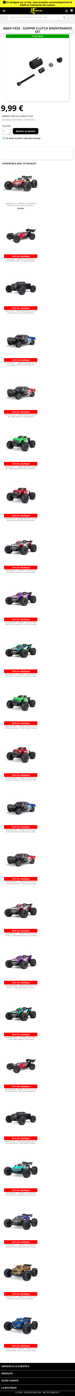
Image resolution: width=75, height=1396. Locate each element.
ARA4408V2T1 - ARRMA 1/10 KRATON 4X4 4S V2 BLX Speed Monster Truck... (20, 1194)
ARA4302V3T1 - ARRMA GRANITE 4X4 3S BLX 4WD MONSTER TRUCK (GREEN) (20, 467)
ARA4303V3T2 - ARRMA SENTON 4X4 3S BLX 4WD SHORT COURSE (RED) (21, 416)
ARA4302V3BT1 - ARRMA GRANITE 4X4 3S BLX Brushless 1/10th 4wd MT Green (21, 727)
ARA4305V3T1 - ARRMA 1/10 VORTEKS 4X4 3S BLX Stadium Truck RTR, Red (20, 571)
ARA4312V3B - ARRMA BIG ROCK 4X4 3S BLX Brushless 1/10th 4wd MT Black (20, 1142)
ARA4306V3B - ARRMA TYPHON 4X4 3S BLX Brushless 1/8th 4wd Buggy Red (21, 1090)
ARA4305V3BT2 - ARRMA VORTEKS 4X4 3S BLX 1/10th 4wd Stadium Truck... (21, 986)
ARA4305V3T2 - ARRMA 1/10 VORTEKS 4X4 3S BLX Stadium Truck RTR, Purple (20, 623)
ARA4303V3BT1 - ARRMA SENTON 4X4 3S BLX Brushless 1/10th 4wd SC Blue (20, 831)
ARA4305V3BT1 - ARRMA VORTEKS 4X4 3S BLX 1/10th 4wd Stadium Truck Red (21, 934)
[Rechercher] (37, 17)
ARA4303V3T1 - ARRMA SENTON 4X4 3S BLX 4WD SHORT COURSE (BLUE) (21, 364)
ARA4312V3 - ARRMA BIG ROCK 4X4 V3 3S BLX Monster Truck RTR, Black (21, 312)
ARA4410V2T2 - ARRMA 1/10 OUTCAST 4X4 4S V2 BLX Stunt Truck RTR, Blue (20, 1350)
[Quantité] (5, 131)
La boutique (9, 1387)
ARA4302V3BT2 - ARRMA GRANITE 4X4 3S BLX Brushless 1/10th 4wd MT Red (20, 779)
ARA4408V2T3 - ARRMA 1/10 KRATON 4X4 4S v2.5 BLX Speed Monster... (21, 204)
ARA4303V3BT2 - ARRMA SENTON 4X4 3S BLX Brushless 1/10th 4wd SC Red (20, 883)
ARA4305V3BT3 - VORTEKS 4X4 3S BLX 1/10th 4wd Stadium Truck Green (20, 1038)
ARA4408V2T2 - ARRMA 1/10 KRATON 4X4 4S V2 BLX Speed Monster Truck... (20, 1246)
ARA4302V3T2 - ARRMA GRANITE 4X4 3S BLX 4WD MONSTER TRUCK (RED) (20, 519)
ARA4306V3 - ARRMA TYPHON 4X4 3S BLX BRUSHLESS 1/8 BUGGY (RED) (21, 260)
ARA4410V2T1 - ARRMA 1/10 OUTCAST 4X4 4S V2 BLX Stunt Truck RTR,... (20, 1298)
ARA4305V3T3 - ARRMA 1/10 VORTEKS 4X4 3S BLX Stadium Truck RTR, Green (20, 675)
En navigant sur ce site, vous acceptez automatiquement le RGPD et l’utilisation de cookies (39, 4)
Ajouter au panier (25, 131)
